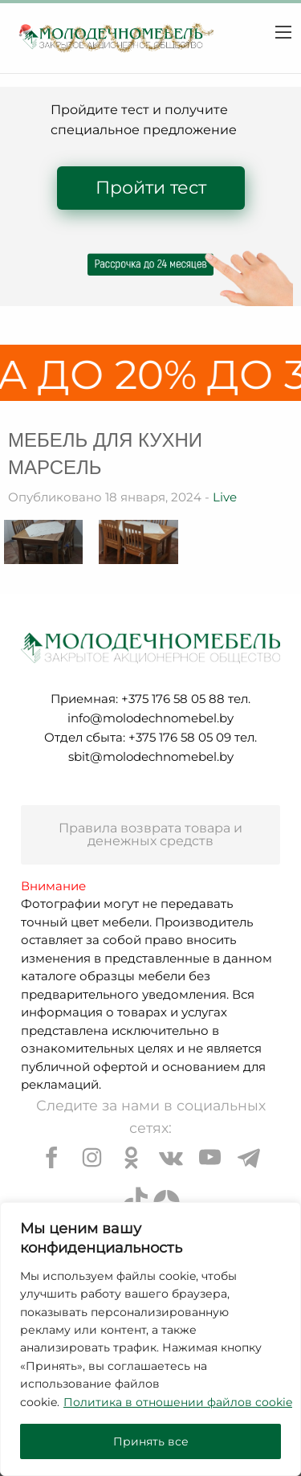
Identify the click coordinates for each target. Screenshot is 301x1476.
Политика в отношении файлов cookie (177, 1402)
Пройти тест (151, 187)
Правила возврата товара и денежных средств (150, 834)
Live (225, 497)
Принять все (151, 1441)
